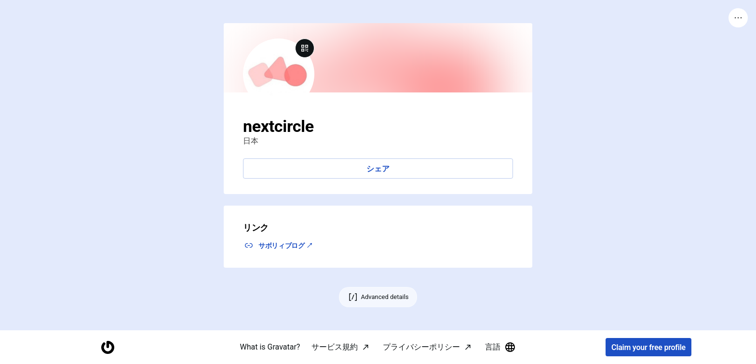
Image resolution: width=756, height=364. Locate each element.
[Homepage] (107, 347)
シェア (377, 168)
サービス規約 (334, 346)
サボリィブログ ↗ (285, 245)
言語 (500, 347)
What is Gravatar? (270, 346)
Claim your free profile (648, 347)
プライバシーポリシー (421, 346)
